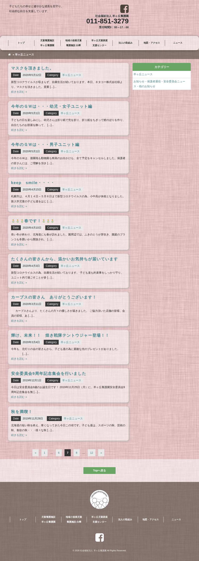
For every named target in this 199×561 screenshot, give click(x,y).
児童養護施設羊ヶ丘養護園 (47, 43)
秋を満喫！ (21, 412)
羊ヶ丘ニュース (71, 75)
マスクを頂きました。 (32, 68)
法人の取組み (126, 42)
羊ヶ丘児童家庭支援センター (99, 43)
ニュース (177, 42)
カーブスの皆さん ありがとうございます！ (54, 297)
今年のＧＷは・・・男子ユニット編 (45, 144)
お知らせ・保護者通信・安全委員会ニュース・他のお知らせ (159, 84)
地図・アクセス (152, 42)
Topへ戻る (99, 470)
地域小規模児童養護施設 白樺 (73, 43)
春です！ (32, 221)
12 (91, 452)
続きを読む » (19, 91)
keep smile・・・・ (33, 183)
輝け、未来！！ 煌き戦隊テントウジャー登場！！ (60, 335)
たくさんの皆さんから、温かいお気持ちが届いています (64, 259)
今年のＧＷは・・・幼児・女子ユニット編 (51, 106)
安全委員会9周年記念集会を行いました (48, 373)
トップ (21, 42)
